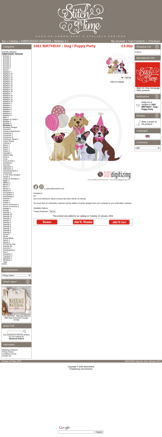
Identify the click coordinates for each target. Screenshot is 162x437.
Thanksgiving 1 (9, 250)
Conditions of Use (9, 354)
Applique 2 (7, 94)
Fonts (5, 159)
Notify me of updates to (150, 105)
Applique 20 (8, 96)
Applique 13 (8, 80)
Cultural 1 (7, 143)
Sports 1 (6, 240)
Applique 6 (7, 109)
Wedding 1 (7, 260)
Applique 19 (8, 92)
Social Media (8, 238)
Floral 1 (6, 157)
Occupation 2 (8, 195)
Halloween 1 (8, 167)
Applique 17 (8, 88)
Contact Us (6, 356)
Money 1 (6, 185)
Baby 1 (6, 117)
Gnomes (6, 165)
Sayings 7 (7, 228)
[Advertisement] (81, 398)
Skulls (5, 236)
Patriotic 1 (7, 199)
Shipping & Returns (10, 350)
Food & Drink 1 (9, 161)
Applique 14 (8, 82)
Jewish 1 (6, 177)
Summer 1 (7, 248)
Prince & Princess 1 (11, 204)
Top (4, 41)
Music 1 (6, 187)
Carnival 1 (7, 129)
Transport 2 (7, 256)
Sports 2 (6, 242)
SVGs (4, 264)
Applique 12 (8, 78)
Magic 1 (6, 181)
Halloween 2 (8, 169)
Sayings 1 (7, 212)
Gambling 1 (7, 163)
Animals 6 (7, 66)
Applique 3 (7, 103)
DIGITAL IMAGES (9, 52)
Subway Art (7, 246)
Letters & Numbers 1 (11, 179)
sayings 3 (7, 220)
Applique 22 (8, 100)
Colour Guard (8, 141)
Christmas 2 (8, 135)
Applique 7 (7, 111)
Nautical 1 (7, 191)
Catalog (13, 41)
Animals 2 (7, 58)
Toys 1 (5, 252)
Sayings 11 (7, 216)
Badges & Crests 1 (10, 119)
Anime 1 (6, 70)
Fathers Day (8, 155)
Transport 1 (7, 254)
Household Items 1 (10, 171)
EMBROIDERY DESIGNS (36, 41)
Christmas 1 (8, 133)
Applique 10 (8, 74)
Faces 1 (6, 149)
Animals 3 (7, 60)
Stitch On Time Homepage (148, 88)
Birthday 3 (60, 41)
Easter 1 (6, 147)
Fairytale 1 (7, 153)
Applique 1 (7, 72)
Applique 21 (8, 98)
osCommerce (86, 369)
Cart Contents (136, 41)
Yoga (5, 262)
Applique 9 (7, 115)
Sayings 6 (7, 226)
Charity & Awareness (11, 131)
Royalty (6, 210)
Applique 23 (8, 101)
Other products (142, 90)
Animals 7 (7, 68)
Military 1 (6, 183)
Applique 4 (7, 105)
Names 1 (6, 189)
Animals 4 (7, 62)
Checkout (154, 41)
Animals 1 (7, 56)
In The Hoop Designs (11, 175)
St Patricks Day (9, 244)
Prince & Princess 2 (11, 206)
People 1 (6, 201)
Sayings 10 (7, 214)
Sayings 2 (7, 218)
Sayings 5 (7, 224)
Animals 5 (7, 64)
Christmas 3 (8, 137)
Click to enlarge (117, 81)
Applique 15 (8, 84)
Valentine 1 (7, 258)
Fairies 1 (6, 151)
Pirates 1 (6, 202)
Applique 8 (7, 113)
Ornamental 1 (8, 197)
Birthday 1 (7, 121)
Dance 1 (6, 145)
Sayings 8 (7, 230)
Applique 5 (7, 107)
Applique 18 (8, 90)
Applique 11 (8, 76)
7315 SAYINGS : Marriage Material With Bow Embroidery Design (16, 317)
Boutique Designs (10, 127)
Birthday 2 (7, 123)
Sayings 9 (7, 232)
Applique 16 (8, 86)
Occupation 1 (8, 193)
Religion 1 (7, 208)
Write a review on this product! (149, 123)
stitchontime (89, 367)
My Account (118, 41)
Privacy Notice (8, 352)
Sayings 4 (7, 222)
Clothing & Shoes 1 (11, 139)
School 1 (6, 234)
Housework (7, 173)
